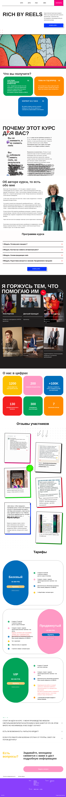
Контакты (36, 784)
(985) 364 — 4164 (38, 789)
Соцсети (47, 780)
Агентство (36, 782)
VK (50, 781)
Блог (35, 783)
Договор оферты (21, 776)
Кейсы (35, 780)
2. (45, 779)
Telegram (52, 780)
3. (29, 788)
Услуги (35, 781)
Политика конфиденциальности (9, 776)
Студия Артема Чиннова (60, 795)
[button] (15, 590)
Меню (30, 780)
